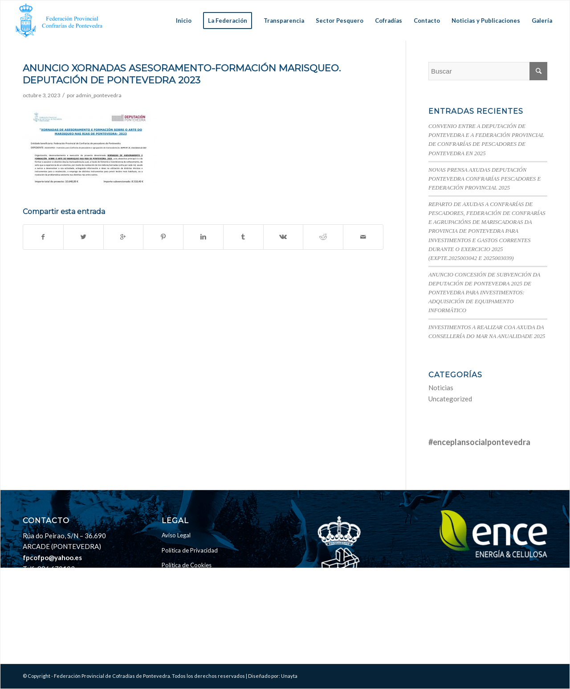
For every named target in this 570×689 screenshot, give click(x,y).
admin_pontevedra (99, 95)
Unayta (289, 676)
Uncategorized (450, 399)
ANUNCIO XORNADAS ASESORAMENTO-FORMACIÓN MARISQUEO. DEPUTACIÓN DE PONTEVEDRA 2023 (182, 74)
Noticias (440, 388)
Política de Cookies (187, 565)
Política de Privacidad (190, 550)
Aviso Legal (176, 535)
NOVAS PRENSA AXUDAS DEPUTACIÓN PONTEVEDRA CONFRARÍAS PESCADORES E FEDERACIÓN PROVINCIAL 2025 (484, 179)
